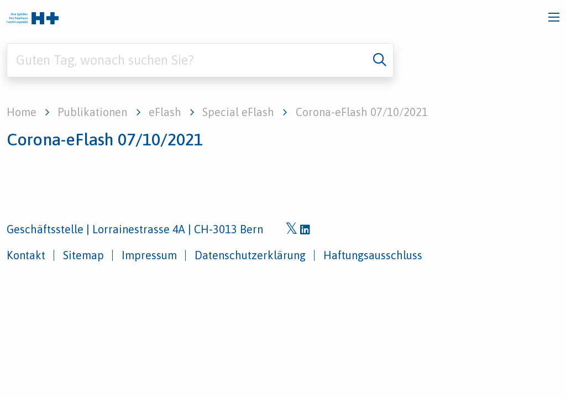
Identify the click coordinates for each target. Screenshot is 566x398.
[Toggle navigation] (553, 17)
